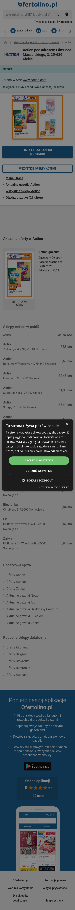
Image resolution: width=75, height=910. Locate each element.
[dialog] (37, 455)
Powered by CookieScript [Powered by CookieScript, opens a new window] (54, 487)
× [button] (66, 424)
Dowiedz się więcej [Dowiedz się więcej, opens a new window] (56, 451)
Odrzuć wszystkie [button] (38, 471)
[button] (37, 480)
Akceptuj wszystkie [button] (39, 460)
